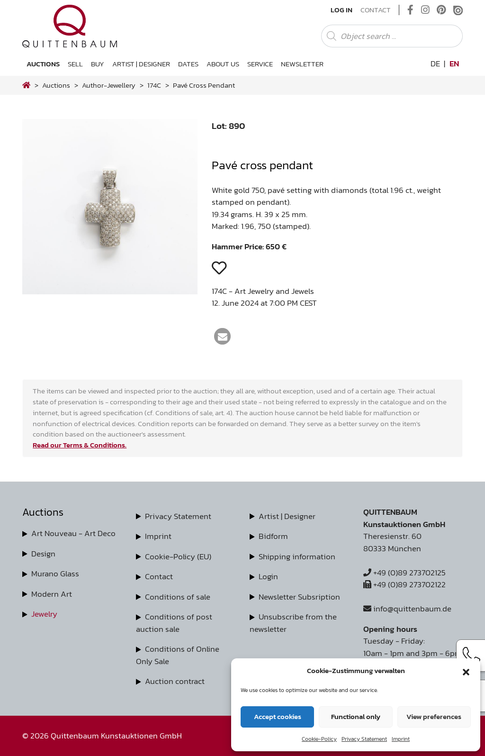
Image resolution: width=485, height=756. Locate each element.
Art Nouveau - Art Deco (73, 533)
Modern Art (51, 594)
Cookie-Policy (319, 739)
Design (43, 553)
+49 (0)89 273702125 (404, 572)
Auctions (43, 63)
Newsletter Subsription (299, 597)
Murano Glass (55, 573)
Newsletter (302, 63)
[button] (466, 670)
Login (268, 576)
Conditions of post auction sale (174, 622)
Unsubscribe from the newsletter (293, 622)
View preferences (433, 716)
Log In (341, 10)
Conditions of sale (177, 597)
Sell (75, 63)
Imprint (401, 739)
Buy (97, 63)
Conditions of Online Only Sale (177, 655)
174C (154, 85)
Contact (375, 10)
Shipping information (297, 556)
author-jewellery (108, 85)
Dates (188, 63)
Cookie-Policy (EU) (178, 556)
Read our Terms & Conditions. (79, 444)
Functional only (355, 716)
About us (223, 63)
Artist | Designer (141, 63)
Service (260, 63)
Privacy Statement (364, 739)
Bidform (273, 536)
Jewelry (44, 614)
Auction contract (175, 681)
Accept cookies (277, 716)
